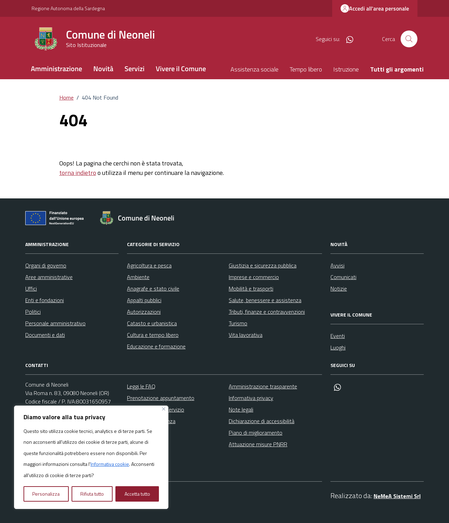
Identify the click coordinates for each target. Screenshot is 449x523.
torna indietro (77, 172)
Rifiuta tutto (92, 493)
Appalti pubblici (144, 300)
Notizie (338, 288)
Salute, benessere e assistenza (265, 300)
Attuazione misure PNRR (258, 444)
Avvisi (337, 265)
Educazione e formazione (156, 346)
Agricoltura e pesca (149, 265)
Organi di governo (45, 265)
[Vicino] (163, 408)
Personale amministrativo (55, 323)
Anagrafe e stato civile (153, 288)
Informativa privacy (251, 398)
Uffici (31, 288)
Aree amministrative (49, 277)
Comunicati (343, 277)
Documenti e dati (45, 335)
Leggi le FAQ (141, 386)
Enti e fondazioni (44, 300)
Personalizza (46, 493)
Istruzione (346, 69)
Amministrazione (56, 68)
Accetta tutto (137, 493)
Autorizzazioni (144, 311)
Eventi (337, 336)
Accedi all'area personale (375, 8)
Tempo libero (306, 69)
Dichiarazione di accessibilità (261, 421)
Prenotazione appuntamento (160, 398)
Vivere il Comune (181, 68)
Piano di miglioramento (255, 432)
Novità (103, 68)
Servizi (135, 68)
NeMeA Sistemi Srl (397, 496)
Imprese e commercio (254, 277)
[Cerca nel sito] (409, 38)
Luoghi (338, 347)
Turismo (238, 323)
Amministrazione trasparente (263, 386)
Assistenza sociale (254, 69)
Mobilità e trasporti (251, 288)
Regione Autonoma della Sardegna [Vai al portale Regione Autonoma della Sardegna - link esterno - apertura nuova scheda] (68, 8)
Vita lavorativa (245, 335)
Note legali (241, 409)
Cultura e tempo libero (153, 335)
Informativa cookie (110, 464)
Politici (33, 311)
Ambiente (138, 277)
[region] (91, 457)
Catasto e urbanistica (152, 323)
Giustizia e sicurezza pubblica (262, 265)
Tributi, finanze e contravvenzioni (267, 311)
